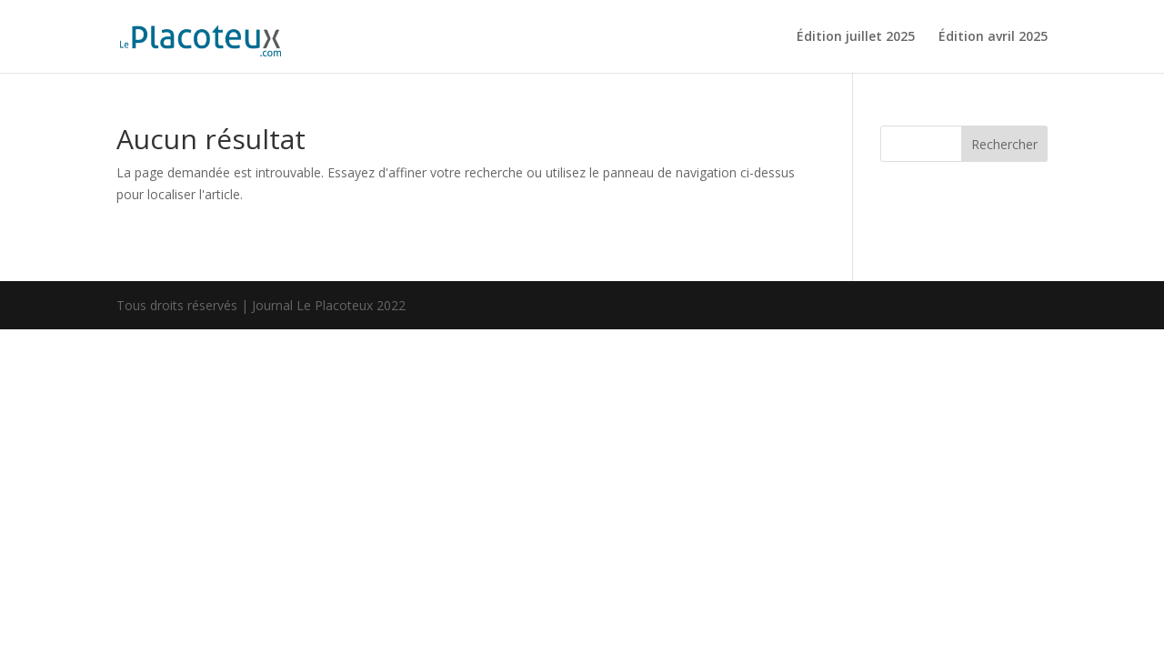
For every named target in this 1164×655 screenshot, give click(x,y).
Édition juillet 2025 (856, 37)
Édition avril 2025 (993, 37)
